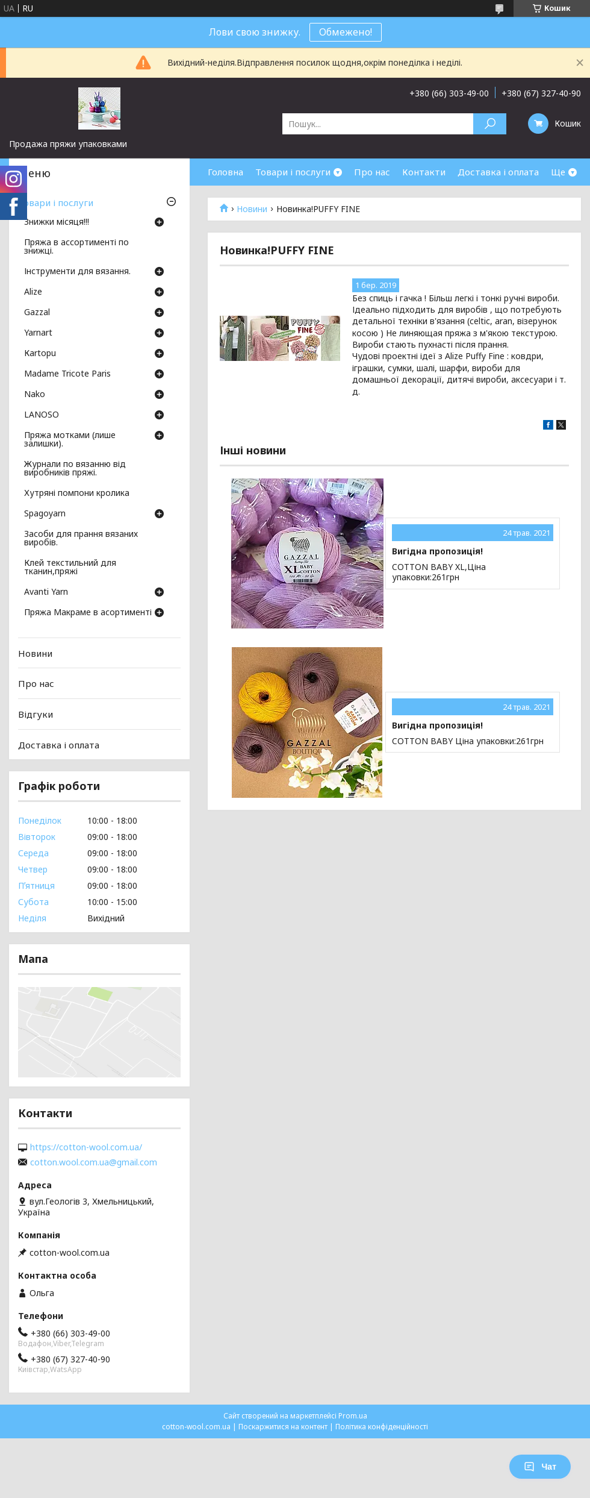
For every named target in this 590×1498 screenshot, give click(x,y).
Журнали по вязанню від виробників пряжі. (75, 469)
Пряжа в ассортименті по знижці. (76, 247)
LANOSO (41, 415)
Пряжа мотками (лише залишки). (70, 440)
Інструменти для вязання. (77, 272)
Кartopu (40, 354)
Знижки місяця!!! (56, 222)
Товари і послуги (293, 172)
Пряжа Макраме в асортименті (88, 613)
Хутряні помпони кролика (76, 493)
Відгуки (35, 714)
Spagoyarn (45, 514)
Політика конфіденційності (381, 1426)
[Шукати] (489, 123)
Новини (252, 209)
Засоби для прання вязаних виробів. (81, 539)
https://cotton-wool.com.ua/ (86, 1147)
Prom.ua (352, 1416)
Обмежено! (345, 32)
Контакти (424, 172)
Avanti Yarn (46, 592)
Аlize (33, 292)
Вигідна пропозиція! (437, 551)
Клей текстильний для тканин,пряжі (70, 568)
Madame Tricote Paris (67, 374)
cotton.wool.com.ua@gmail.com (93, 1162)
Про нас (372, 172)
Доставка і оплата (498, 172)
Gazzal (37, 313)
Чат (540, 1466)
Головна (225, 172)
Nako (34, 395)
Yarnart (38, 333)
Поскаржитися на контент (283, 1426)
